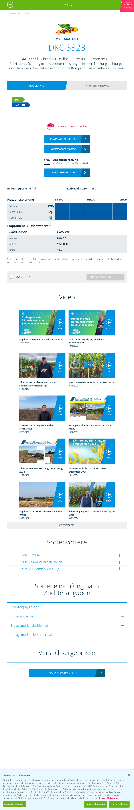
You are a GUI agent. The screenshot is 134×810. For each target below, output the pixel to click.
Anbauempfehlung (97, 85)
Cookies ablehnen (119, 804)
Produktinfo (36, 85)
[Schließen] (129, 775)
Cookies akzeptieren (95, 804)
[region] (67, 790)
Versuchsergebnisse (63, 149)
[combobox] (67, 673)
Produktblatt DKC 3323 (63, 139)
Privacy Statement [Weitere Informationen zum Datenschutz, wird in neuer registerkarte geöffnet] (108, 798)
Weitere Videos (66, 525)
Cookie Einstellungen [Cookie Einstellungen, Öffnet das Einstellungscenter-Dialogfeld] (14, 804)
